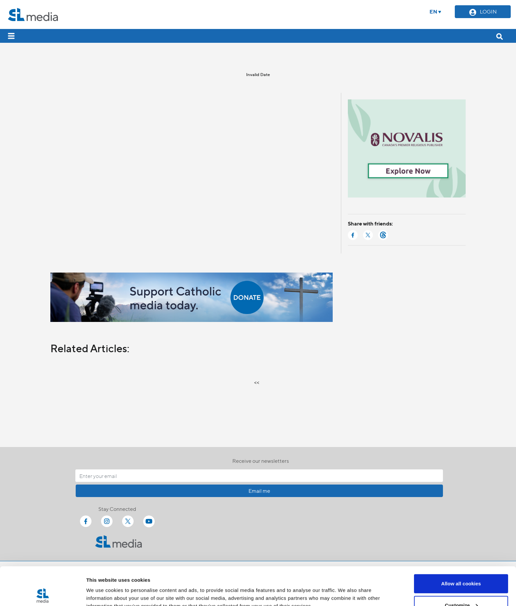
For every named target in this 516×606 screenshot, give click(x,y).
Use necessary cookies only (461, 588)
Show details (101, 586)
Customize (461, 567)
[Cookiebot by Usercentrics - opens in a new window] (42, 593)
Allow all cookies (461, 545)
